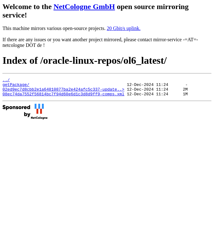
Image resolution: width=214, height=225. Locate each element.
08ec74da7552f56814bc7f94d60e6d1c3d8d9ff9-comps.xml (63, 97)
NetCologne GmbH (84, 6)
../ (6, 80)
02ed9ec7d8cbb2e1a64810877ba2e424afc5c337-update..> (63, 92)
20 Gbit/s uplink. (124, 28)
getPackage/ (15, 86)
